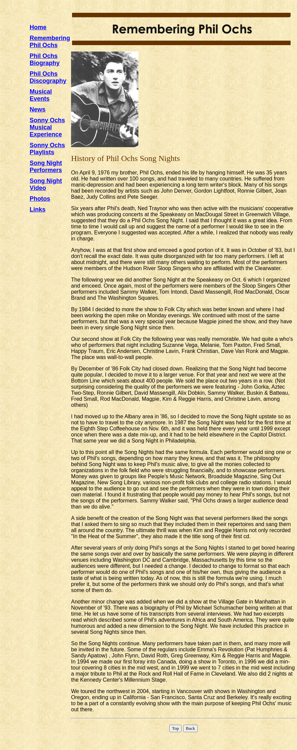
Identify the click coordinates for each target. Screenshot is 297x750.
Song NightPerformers (46, 166)
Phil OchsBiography (45, 59)
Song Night (46, 180)
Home (38, 27)
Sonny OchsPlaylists (47, 149)
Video (38, 188)
